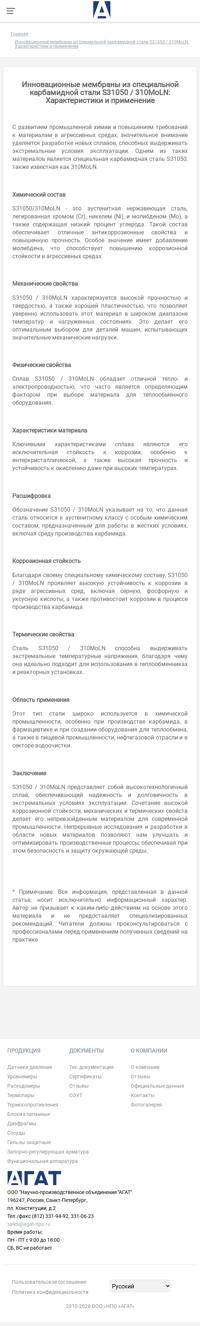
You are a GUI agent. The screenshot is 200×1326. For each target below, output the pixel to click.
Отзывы (79, 1086)
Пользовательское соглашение (49, 1282)
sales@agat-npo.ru (28, 1224)
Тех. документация (91, 1067)
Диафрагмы (21, 1123)
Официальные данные (157, 1086)
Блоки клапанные (28, 1114)
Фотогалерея (146, 1105)
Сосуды (16, 1133)
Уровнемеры (22, 1076)
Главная (19, 34)
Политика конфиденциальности (50, 1292)
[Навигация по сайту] (11, 11)
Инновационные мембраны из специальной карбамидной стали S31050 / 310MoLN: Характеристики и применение (102, 44)
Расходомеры (23, 1086)
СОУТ (75, 1095)
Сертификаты (85, 1076)
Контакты (143, 1095)
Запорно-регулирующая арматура (48, 1152)
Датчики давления (29, 1067)
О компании (145, 1067)
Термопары (20, 1095)
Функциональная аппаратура (42, 1161)
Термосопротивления (32, 1105)
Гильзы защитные (29, 1142)
